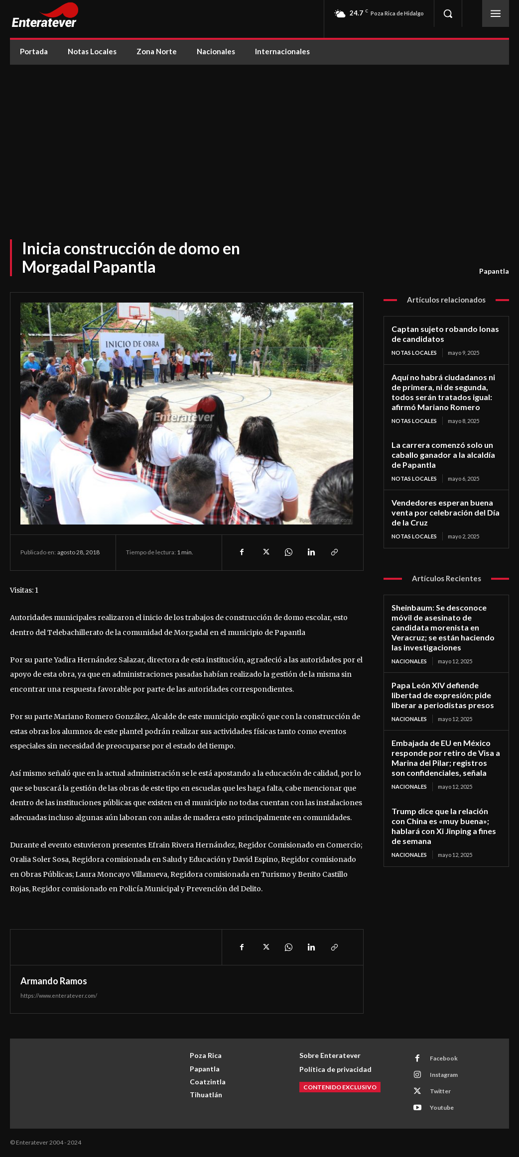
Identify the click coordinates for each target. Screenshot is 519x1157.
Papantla (494, 271)
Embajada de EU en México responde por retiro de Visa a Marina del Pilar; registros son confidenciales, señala (443, 744)
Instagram (443, 1074)
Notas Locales (414, 351)
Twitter (439, 1091)
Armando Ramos (53, 980)
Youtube (441, 1107)
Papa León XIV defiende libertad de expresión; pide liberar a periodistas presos (438, 684)
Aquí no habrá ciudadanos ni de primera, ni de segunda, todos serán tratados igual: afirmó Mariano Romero (445, 389)
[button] (447, 13)
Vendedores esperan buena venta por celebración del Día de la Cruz (442, 506)
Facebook (443, 1058)
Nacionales (409, 650)
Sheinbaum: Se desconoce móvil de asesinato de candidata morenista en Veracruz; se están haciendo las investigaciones (440, 618)
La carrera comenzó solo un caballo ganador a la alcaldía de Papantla (444, 450)
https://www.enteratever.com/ (58, 995)
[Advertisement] (259, 139)
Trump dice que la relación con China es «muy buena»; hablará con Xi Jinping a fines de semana (444, 809)
